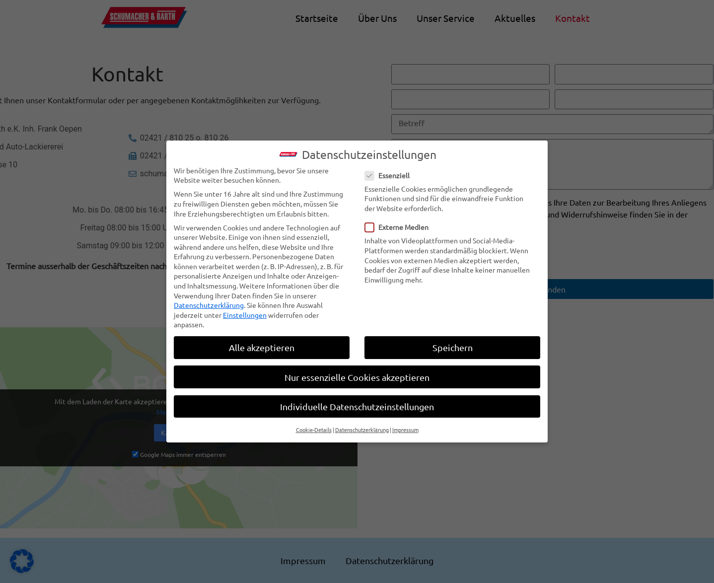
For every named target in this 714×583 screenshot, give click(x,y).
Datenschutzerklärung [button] (362, 427)
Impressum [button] (405, 427)
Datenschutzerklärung (209, 302)
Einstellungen (245, 312)
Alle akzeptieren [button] (261, 345)
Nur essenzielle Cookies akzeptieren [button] (357, 374)
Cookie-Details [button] (314, 427)
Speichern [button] (452, 345)
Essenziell (390, 173)
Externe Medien (399, 224)
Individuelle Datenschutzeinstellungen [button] (357, 404)
